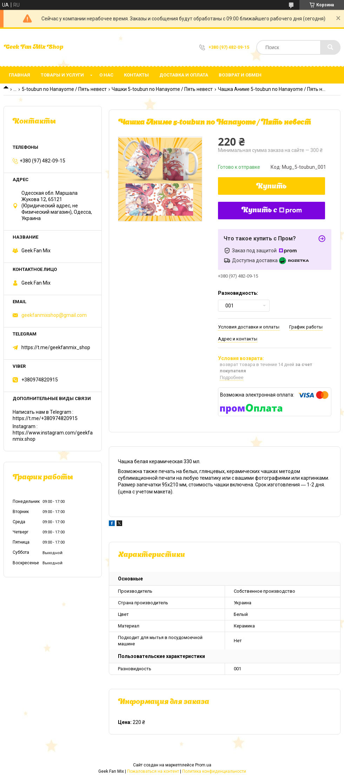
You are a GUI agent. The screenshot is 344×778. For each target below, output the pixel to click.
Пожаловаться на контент (153, 771)
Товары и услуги (62, 75)
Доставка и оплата (183, 75)
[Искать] (330, 47)
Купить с (272, 210)
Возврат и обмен (240, 75)
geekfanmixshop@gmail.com (54, 315)
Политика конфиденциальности (214, 771)
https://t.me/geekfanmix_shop (55, 347)
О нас (106, 75)
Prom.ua (203, 765)
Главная (19, 75)
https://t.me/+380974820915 (45, 418)
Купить (271, 186)
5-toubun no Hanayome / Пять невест (64, 89)
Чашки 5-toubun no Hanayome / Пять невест (162, 89)
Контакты (136, 75)
